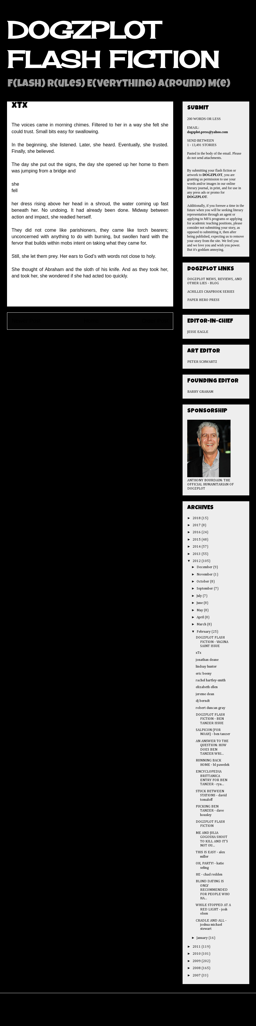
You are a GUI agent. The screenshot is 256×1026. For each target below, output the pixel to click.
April (201, 617)
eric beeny (204, 673)
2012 (197, 561)
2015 (197, 539)
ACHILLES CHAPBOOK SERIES (210, 292)
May (200, 610)
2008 (197, 968)
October (203, 581)
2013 (197, 554)
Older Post (155, 321)
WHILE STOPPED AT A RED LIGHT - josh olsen (213, 909)
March (202, 624)
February (204, 632)
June (200, 603)
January (203, 938)
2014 (197, 546)
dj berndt (203, 701)
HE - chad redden (209, 874)
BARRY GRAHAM (200, 392)
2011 (197, 947)
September (205, 588)
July (200, 596)
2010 (197, 954)
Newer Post (26, 321)
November (205, 574)
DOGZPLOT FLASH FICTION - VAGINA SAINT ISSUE (212, 642)
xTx (198, 653)
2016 (197, 532)
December (205, 567)
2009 (197, 961)
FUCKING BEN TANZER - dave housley (210, 811)
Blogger (163, 1013)
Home (91, 321)
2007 (197, 975)
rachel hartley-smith (211, 680)
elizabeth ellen (207, 687)
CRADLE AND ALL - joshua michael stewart (211, 925)
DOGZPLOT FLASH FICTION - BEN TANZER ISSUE (210, 719)
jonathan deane (207, 660)
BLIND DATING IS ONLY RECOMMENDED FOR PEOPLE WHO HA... (213, 890)
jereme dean (205, 694)
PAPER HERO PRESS (203, 300)
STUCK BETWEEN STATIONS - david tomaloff (211, 796)
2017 (197, 525)
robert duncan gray (210, 708)
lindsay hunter (206, 666)
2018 (197, 518)
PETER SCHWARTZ (202, 362)
